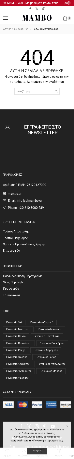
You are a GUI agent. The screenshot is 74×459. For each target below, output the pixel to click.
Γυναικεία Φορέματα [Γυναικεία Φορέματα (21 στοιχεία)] (46, 350)
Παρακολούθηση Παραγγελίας (22, 276)
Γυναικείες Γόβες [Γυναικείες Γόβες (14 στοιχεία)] (46, 356)
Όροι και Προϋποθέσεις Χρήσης (24, 244)
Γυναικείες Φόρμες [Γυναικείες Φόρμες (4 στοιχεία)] (17, 377)
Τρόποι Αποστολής (16, 231)
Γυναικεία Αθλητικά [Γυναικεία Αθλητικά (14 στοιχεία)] (41, 322)
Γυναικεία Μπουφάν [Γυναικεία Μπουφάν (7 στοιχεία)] (50, 329)
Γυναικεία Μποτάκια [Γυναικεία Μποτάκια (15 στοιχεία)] (18, 329)
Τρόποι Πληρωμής (15, 238)
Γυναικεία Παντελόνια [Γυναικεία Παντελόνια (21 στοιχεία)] (47, 336)
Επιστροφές (11, 250)
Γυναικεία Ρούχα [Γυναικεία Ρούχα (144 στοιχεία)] (15, 350)
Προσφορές (11, 288)
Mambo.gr (55, 437)
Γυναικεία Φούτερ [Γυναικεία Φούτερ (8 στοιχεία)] (16, 356)
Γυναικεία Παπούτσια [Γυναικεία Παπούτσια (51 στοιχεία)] (18, 343)
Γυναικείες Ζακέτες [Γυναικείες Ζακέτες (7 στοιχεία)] (18, 363)
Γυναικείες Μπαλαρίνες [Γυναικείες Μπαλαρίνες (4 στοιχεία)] (52, 363)
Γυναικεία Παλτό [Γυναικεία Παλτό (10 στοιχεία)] (16, 336)
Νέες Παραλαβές (14, 282)
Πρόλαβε (66, 3)
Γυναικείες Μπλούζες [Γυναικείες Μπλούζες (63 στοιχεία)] (18, 370)
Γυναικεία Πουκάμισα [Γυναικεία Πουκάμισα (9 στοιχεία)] (52, 343)
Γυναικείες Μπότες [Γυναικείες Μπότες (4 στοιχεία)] (51, 370)
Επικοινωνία (11, 295)
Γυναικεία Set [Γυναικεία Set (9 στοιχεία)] (14, 322)
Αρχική (7, 28)
